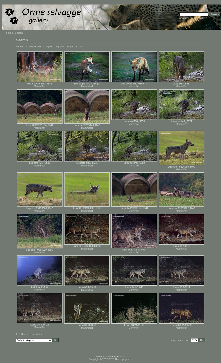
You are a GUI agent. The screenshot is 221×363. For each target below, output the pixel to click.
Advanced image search (191, 18)
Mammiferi (39, 86)
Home (9, 32)
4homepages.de (123, 359)
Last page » (36, 334)
